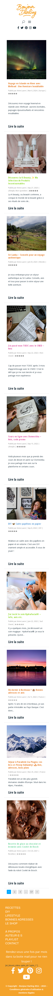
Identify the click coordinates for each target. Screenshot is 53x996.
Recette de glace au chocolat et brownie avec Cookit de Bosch (24, 845)
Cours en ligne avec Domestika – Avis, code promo (24, 438)
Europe (42, 90)
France (41, 697)
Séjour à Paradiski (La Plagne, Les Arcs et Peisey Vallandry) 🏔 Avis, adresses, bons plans (25, 764)
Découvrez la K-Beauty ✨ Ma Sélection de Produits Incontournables (23, 180)
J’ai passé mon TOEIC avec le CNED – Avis (26, 347)
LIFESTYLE (12, 915)
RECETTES (12, 907)
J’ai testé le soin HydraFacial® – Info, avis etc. (24, 616)
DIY (40, 528)
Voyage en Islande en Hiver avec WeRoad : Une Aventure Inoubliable (26, 85)
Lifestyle (11, 191)
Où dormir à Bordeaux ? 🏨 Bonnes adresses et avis (25, 691)
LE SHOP (11, 923)
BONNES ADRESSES (19, 919)
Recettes (11, 854)
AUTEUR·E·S (13, 935)
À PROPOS (12, 931)
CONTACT (12, 943)
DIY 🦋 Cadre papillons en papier (24, 523)
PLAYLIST (11, 939)
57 (31, 891)
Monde (42, 262)
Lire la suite (16, 126)
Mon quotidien (21, 191)
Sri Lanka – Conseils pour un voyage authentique (26, 256)
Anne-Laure (21, 90)
